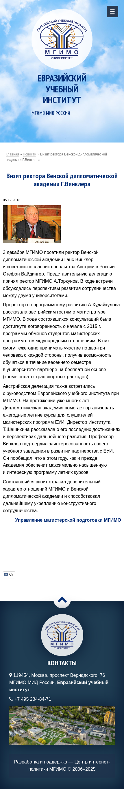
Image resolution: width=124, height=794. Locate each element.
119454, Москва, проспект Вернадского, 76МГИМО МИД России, (58, 682)
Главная (12, 154)
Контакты (62, 662)
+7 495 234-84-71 (32, 699)
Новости (29, 154)
